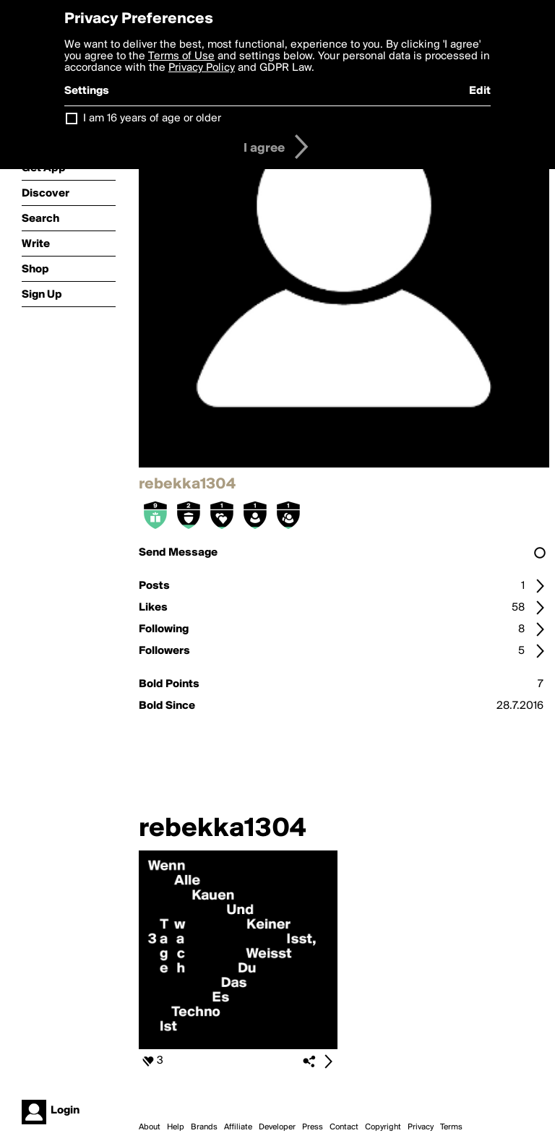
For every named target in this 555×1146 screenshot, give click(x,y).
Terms (451, 1127)
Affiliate (238, 1127)
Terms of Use (181, 56)
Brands (204, 1127)
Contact (344, 1127)
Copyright (383, 1127)
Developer (277, 1127)
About (149, 1127)
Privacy (421, 1127)
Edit (480, 91)
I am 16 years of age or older (152, 118)
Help (175, 1127)
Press (312, 1127)
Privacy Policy (201, 68)
